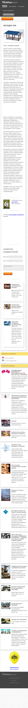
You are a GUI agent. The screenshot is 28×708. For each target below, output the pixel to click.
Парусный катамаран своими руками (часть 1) (16, 324)
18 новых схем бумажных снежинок (18, 445)
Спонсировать (21, 6)
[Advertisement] (13, 230)
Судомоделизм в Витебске (16, 604)
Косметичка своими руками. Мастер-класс (17, 306)
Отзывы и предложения (8, 10)
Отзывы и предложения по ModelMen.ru (19, 631)
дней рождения (14, 660)
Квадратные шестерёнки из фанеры (16, 286)
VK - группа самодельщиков (9, 360)
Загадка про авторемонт (19, 619)
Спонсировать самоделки (16, 214)
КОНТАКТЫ (14, 680)
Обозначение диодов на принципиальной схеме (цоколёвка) (19, 397)
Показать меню (7, 18)
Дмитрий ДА (15, 202)
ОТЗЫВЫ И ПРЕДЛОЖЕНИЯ (14, 678)
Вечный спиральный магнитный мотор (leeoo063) (18, 588)
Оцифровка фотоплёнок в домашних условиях (19, 567)
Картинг (13, 421)
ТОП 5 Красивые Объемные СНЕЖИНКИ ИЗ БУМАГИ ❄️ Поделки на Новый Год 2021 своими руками (19, 537)
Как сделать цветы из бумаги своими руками (18, 511)
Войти (4, 6)
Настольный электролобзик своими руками (18, 466)
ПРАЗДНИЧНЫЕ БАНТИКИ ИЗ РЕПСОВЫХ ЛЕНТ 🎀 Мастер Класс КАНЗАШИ (19, 372)
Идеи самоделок (12, 6)
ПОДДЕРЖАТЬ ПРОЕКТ (14, 682)
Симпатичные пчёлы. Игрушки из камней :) (18, 432)
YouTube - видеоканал (8, 358)
